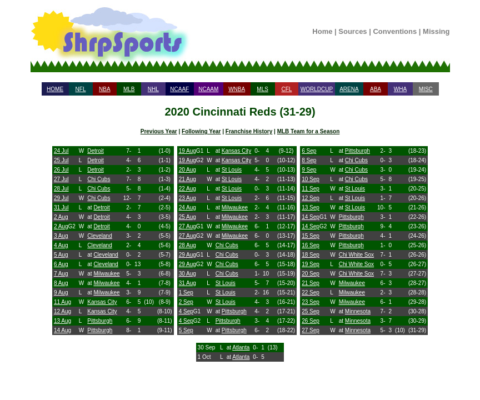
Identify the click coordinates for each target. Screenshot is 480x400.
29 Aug (187, 255)
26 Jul (61, 170)
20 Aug (187, 170)
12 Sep (310, 198)
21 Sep (310, 283)
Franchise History (249, 131)
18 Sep (310, 255)
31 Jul (61, 207)
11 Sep (310, 189)
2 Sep (186, 302)
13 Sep (310, 207)
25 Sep (310, 311)
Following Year (201, 131)
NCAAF (179, 89)
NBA (105, 89)
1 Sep (186, 292)
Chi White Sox (356, 255)
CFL (286, 89)
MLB (129, 89)
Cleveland (99, 236)
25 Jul (61, 160)
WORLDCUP (317, 89)
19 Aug (187, 151)
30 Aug (187, 274)
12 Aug (62, 311)
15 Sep (310, 236)
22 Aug (187, 189)
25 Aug (187, 217)
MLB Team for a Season (308, 131)
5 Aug (61, 255)
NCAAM (208, 89)
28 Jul (61, 189)
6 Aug (61, 264)
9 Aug (61, 292)
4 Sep (186, 311)
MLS (262, 89)
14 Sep (310, 217)
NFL (81, 89)
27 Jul (61, 179)
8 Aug (61, 283)
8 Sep (309, 160)
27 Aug (187, 226)
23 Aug (187, 198)
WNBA (236, 89)
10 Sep (310, 179)
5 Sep (186, 330)
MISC (426, 89)
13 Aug (62, 321)
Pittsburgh (99, 321)
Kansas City (102, 302)
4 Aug (61, 245)
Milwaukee (106, 274)
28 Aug (187, 245)
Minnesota (358, 311)
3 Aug (61, 236)
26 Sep (310, 321)
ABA (375, 89)
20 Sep (310, 274)
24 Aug (187, 207)
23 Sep (310, 302)
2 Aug (61, 217)
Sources (352, 31)
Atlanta (240, 347)
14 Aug (62, 330)
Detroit (95, 151)
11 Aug (62, 302)
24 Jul (61, 151)
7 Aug (61, 274)
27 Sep (310, 330)
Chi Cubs (98, 179)
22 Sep (310, 292)
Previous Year (159, 131)
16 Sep (310, 245)
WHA (400, 89)
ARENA (348, 89)
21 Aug (187, 179)
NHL (153, 89)
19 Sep (310, 264)
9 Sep (309, 170)
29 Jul (61, 198)
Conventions (395, 31)
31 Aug (187, 283)
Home (322, 31)
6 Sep (309, 151)
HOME (55, 89)
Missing (436, 31)
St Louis (232, 170)
